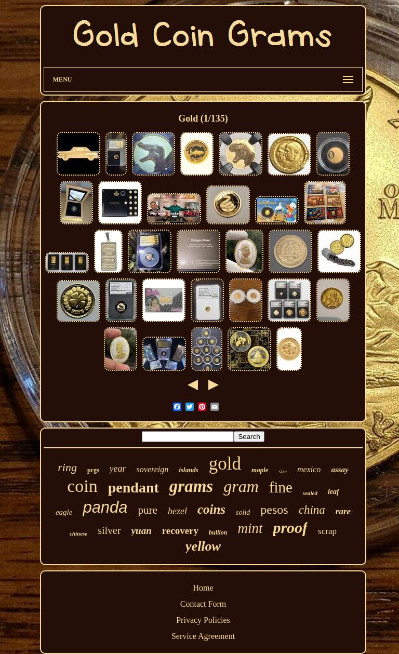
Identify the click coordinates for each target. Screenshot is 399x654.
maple (260, 470)
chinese (78, 533)
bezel (177, 511)
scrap (327, 531)
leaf (333, 492)
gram (241, 486)
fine (280, 487)
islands (188, 470)
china (312, 509)
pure (147, 510)
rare (343, 511)
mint (249, 528)
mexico (309, 469)
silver (109, 530)
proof (290, 527)
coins (211, 509)
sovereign (153, 469)
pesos (274, 509)
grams (191, 486)
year (118, 468)
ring (67, 467)
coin (82, 486)
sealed (310, 493)
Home (203, 587)
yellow (203, 546)
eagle (64, 512)
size (283, 471)
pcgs (93, 470)
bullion (218, 532)
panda (105, 507)
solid (243, 512)
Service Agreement (203, 636)
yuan (141, 530)
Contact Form (203, 603)
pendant (133, 487)
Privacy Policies (203, 620)
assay (339, 469)
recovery (180, 530)
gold (225, 463)
